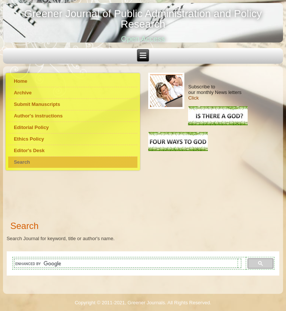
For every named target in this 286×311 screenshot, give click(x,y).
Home (20, 81)
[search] (126, 264)
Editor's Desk (29, 150)
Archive (23, 92)
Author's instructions (38, 116)
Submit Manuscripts (37, 104)
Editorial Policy (31, 127)
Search (22, 162)
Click (193, 98)
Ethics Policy (29, 139)
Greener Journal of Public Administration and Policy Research (143, 19)
